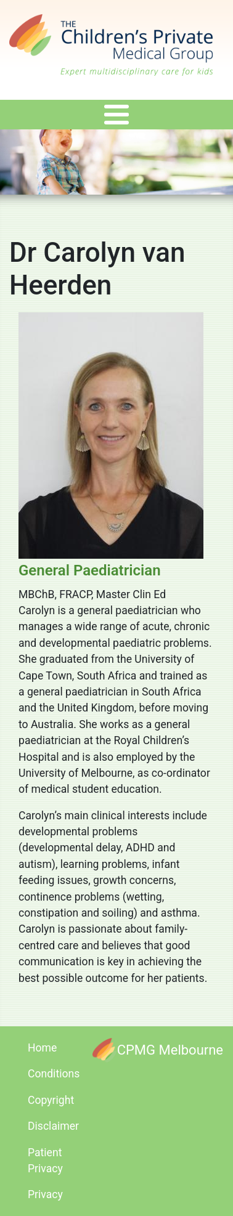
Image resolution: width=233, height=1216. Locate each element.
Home (42, 1048)
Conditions (54, 1074)
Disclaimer (53, 1126)
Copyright (51, 1100)
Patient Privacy (45, 1160)
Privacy (45, 1194)
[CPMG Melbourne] (157, 1050)
